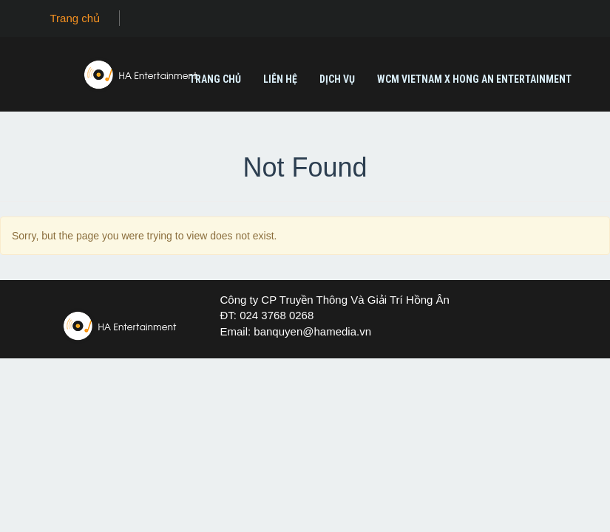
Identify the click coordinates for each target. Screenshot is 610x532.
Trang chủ (75, 18)
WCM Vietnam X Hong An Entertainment (474, 79)
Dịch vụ (337, 79)
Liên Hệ (280, 79)
